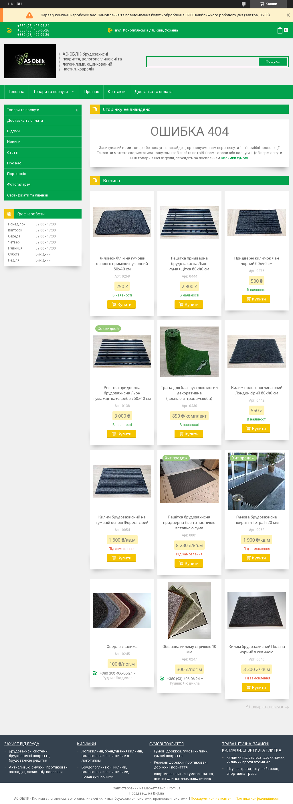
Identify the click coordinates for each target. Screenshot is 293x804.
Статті (12, 152)
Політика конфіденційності (257, 799)
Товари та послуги (50, 91)
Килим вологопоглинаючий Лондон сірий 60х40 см (256, 390)
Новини (13, 141)
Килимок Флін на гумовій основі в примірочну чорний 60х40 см (122, 263)
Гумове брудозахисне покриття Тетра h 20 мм (257, 519)
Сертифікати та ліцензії (27, 195)
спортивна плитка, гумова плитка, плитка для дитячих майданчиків (184, 776)
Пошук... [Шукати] (273, 61)
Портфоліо (16, 174)
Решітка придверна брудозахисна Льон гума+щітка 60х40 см (189, 263)
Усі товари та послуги (264, 707)
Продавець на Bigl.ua (146, 793)
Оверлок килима (122, 646)
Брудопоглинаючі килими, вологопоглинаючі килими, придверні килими (105, 772)
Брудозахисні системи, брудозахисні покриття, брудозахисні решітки (29, 756)
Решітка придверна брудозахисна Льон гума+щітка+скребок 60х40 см (122, 393)
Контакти (117, 91)
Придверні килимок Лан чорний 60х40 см (256, 260)
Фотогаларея (19, 184)
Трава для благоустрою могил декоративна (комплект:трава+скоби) (189, 393)
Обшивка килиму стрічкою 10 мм (189, 649)
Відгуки (13, 131)
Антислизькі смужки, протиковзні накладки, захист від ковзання (38, 769)
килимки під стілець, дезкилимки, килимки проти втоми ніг (256, 759)
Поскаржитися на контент (212, 799)
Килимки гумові (234, 158)
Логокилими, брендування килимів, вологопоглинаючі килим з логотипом (112, 756)
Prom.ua (174, 788)
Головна (16, 91)
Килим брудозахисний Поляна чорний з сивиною (257, 649)
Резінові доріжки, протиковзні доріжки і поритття (180, 764)
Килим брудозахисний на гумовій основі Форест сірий (122, 519)
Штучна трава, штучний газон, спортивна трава (253, 770)
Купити (124, 304)
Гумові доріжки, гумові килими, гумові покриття (181, 753)
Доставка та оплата (153, 91)
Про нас (91, 91)
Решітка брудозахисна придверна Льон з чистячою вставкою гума (189, 522)
